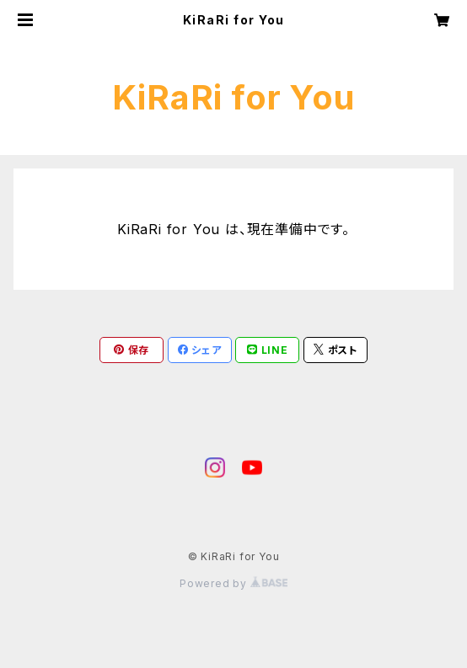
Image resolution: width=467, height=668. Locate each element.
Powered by (233, 583)
